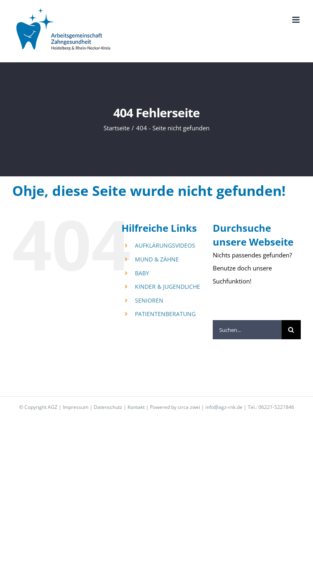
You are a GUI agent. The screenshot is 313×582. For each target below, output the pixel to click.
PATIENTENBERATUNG (165, 314)
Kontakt (136, 407)
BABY (142, 273)
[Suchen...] (247, 329)
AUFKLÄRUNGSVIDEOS (165, 245)
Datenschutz (108, 407)
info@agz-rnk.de (223, 407)
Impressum (75, 407)
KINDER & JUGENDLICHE (167, 286)
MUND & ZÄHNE (157, 259)
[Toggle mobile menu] (296, 19)
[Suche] (291, 329)
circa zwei (189, 407)
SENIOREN (149, 300)
